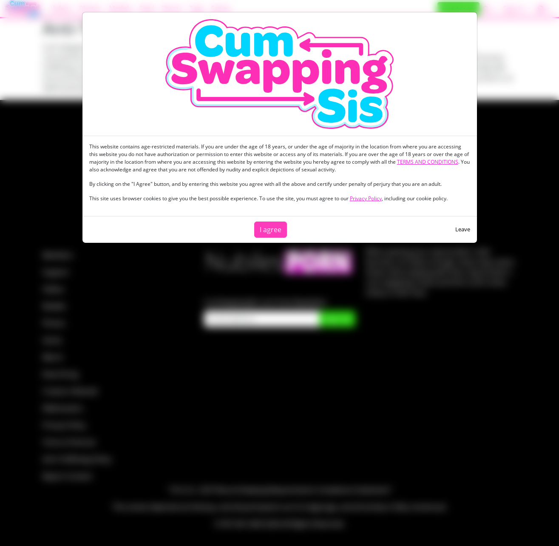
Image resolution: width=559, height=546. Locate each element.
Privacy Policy (366, 198)
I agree (270, 229)
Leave (462, 229)
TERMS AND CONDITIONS (427, 161)
